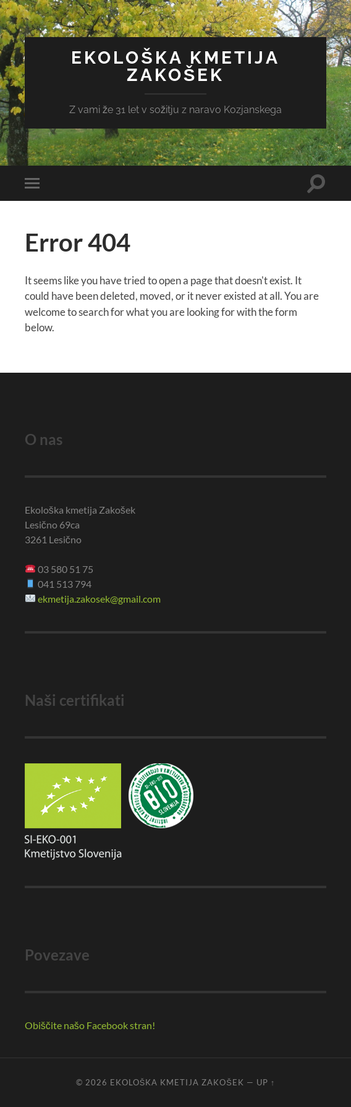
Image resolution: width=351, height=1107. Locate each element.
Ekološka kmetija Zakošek (175, 66)
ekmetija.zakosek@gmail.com (99, 598)
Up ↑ (265, 1082)
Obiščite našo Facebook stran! (90, 1025)
